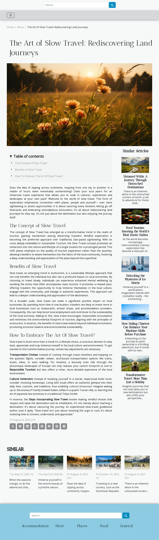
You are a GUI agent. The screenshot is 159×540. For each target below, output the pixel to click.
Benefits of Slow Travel (28, 169)
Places (82, 526)
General (126, 526)
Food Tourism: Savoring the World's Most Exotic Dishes (135, 231)
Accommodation (35, 526)
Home (10, 27)
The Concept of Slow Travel (31, 163)
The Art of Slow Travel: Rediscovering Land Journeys (80, 468)
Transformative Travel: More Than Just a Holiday (135, 378)
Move (20, 27)
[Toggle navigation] (10, 15)
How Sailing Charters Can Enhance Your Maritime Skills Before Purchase (135, 329)
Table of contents (29, 156)
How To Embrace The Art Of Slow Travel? (39, 176)
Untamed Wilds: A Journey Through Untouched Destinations (135, 182)
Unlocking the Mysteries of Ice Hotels (135, 279)
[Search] (75, 5)
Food (104, 526)
